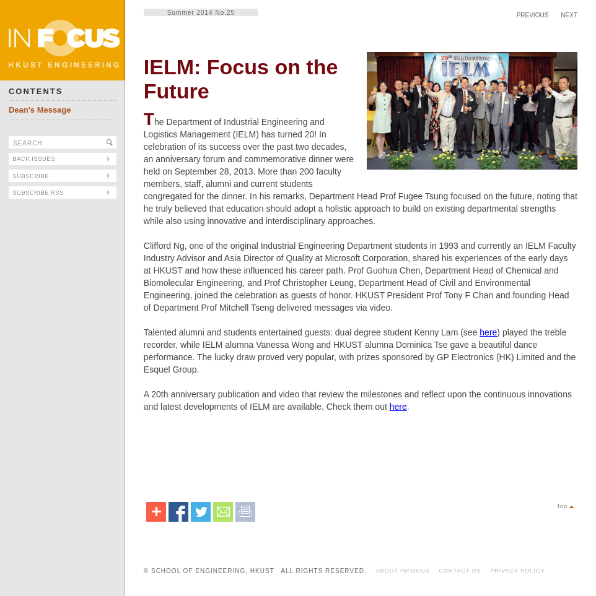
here (488, 332)
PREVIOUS (533, 15)
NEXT (569, 15)
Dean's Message (40, 109)
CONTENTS (36, 91)
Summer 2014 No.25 (201, 12)
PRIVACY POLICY (517, 571)
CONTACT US (460, 571)
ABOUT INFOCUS (403, 571)
